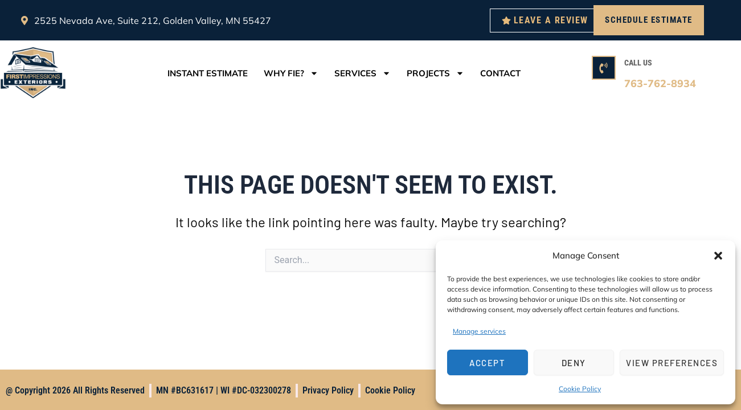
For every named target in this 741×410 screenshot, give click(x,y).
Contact (500, 73)
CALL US (638, 62)
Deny (574, 363)
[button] (718, 255)
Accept (487, 363)
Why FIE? (291, 73)
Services (362, 73)
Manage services (479, 331)
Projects (435, 73)
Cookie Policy (580, 388)
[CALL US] (604, 68)
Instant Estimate (207, 73)
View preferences (672, 363)
